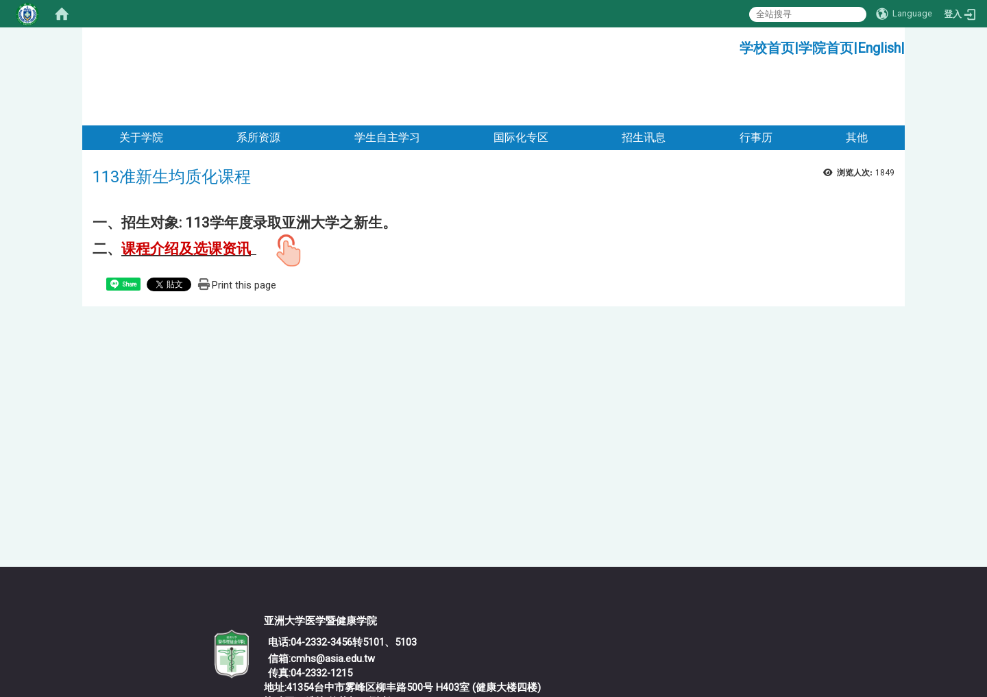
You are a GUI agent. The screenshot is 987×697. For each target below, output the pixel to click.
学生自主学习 (387, 81)
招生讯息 (644, 81)
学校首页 (767, 48)
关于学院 (141, 81)
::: (734, 44)
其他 (857, 81)
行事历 (756, 81)
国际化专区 (521, 81)
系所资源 (258, 81)
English (879, 48)
